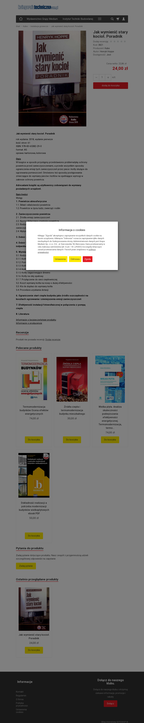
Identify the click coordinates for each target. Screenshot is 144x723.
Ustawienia (60, 259)
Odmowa (75, 259)
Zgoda (87, 259)
